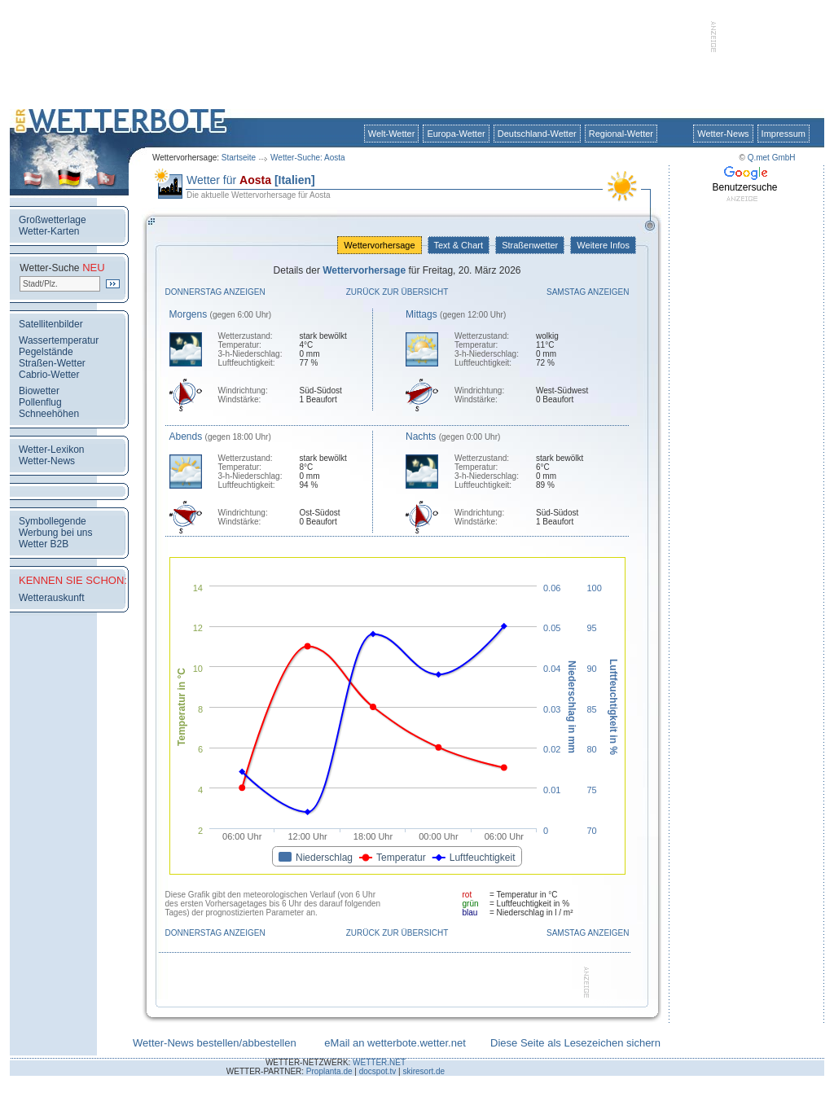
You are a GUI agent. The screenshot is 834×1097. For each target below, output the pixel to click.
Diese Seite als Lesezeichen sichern (575, 1043)
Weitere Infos (603, 245)
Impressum (783, 133)
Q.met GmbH (772, 157)
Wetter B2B (43, 544)
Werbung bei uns (56, 532)
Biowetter (39, 391)
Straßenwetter (529, 245)
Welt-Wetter (391, 133)
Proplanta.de (329, 1071)
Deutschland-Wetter (537, 133)
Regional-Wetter (621, 133)
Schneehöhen (49, 413)
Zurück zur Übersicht (397, 291)
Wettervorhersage (379, 245)
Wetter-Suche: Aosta (307, 157)
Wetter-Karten (49, 231)
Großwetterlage (52, 220)
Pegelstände (46, 352)
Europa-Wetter (456, 133)
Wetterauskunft (51, 597)
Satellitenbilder (51, 324)
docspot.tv (378, 1071)
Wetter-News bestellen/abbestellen (214, 1043)
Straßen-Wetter (52, 363)
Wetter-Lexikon (51, 449)
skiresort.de (423, 1071)
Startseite (239, 157)
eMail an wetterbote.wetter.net (394, 1043)
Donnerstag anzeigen (215, 291)
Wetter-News (722, 133)
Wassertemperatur (59, 340)
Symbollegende (52, 521)
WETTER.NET (379, 1062)
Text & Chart (458, 245)
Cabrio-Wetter (49, 374)
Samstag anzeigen (588, 291)
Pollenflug (40, 402)
